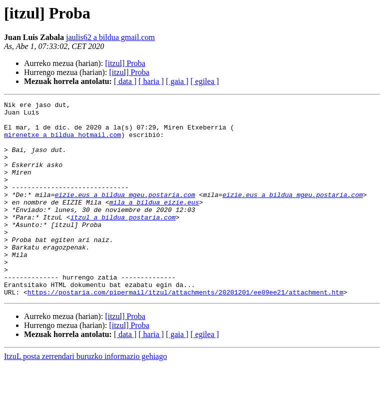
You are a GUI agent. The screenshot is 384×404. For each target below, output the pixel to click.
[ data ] (125, 81)
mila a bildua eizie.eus (154, 223)
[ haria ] (151, 81)
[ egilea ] (204, 81)
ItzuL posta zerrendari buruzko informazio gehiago (85, 395)
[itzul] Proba (125, 63)
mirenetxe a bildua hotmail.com (62, 142)
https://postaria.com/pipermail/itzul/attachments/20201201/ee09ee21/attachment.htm (186, 331)
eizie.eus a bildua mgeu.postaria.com (124, 214)
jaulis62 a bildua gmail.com (110, 37)
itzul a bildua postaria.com (123, 241)
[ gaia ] (177, 81)
